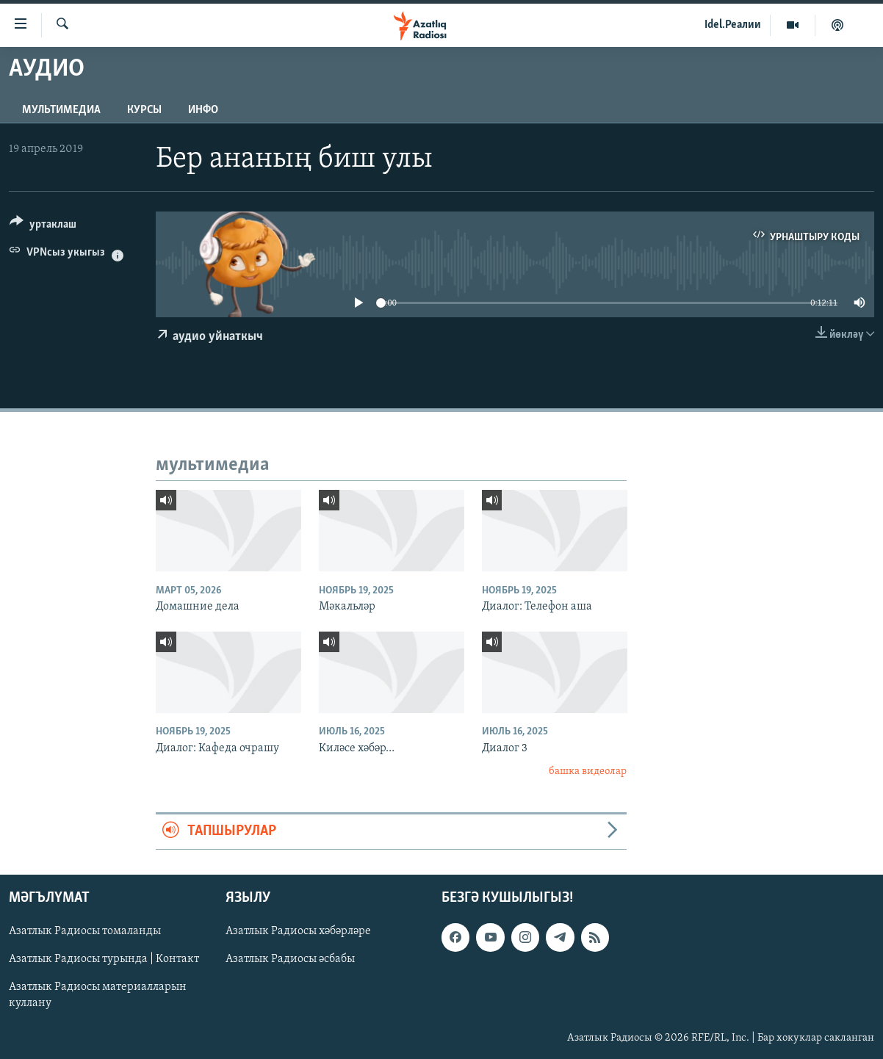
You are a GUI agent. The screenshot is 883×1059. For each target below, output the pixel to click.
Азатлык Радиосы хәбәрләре (298, 931)
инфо (203, 110)
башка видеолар (588, 771)
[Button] (43, 227)
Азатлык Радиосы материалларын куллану (98, 995)
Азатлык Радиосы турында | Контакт (104, 959)
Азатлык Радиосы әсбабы (290, 959)
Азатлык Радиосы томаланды (85, 931)
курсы (144, 110)
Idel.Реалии (732, 25)
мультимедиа (61, 110)
